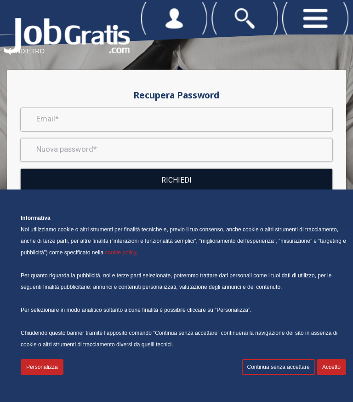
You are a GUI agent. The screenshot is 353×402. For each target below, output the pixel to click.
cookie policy (120, 252)
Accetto (331, 367)
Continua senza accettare (278, 367)
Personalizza (42, 367)
